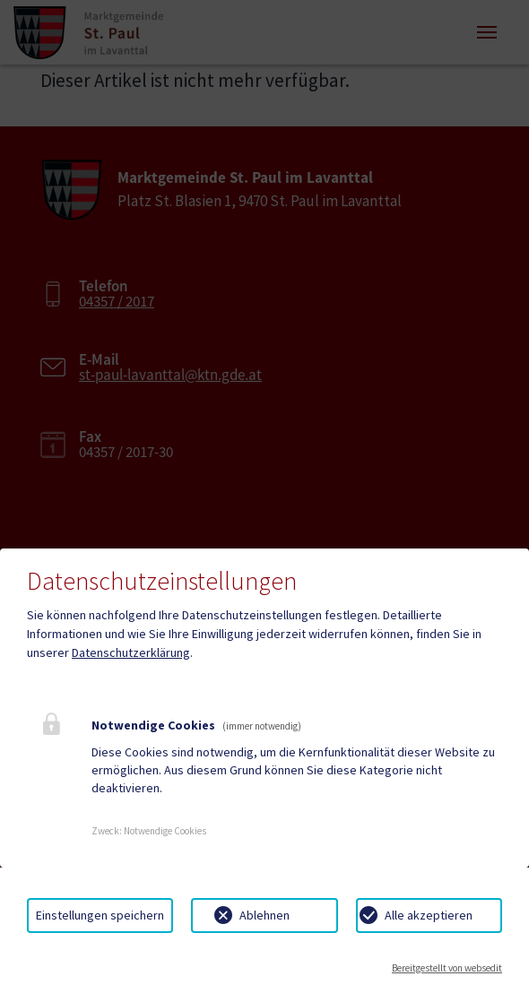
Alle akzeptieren (429, 915)
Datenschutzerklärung (131, 652)
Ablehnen (264, 915)
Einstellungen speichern (100, 915)
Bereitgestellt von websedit (447, 968)
